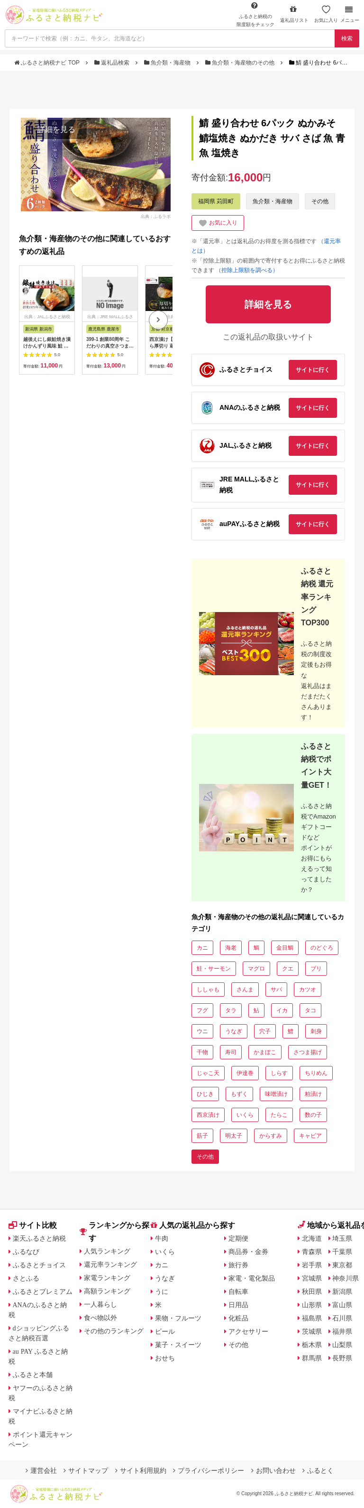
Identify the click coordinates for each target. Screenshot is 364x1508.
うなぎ (233, 1031)
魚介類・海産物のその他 (240, 62)
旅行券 (238, 1265)
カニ (202, 947)
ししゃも (208, 989)
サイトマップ (86, 1470)
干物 (202, 1052)
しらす (279, 1073)
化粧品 (238, 1318)
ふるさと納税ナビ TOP (47, 62)
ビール (165, 1331)
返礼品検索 (112, 62)
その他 (319, 201)
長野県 (342, 1358)
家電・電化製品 (251, 1278)
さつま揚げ (307, 1052)
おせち (165, 1358)
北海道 (312, 1238)
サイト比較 (33, 1225)
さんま (245, 989)
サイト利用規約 (140, 1470)
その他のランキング (114, 1331)
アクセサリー (248, 1331)
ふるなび (26, 1251)
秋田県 (312, 1291)
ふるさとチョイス (39, 1265)
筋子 (202, 1135)
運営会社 (41, 1470)
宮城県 (312, 1278)
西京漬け (208, 1115)
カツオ (307, 989)
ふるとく (318, 1470)
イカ (282, 1010)
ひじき (205, 1094)
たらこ (279, 1115)
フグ (202, 1010)
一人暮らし (100, 1304)
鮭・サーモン (214, 968)
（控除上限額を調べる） (247, 270)
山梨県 (342, 1344)
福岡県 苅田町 (216, 201)
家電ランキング (107, 1277)
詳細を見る (56, 129)
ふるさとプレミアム (43, 1291)
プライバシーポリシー (208, 1470)
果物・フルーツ (178, 1318)
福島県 (312, 1318)
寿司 (231, 1052)
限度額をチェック (255, 14)
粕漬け (313, 1094)
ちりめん (316, 1073)
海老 (231, 947)
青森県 (312, 1251)
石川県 (342, 1318)
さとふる (26, 1278)
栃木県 (312, 1344)
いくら (245, 1115)
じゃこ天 (208, 1073)
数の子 (313, 1115)
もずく (239, 1094)
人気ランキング (107, 1251)
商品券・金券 (248, 1251)
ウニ (202, 1031)
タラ (231, 1010)
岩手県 (312, 1265)
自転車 (238, 1291)
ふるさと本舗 (33, 1374)
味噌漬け (276, 1094)
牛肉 (161, 1238)
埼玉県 (342, 1238)
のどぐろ (321, 947)
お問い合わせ (273, 1470)
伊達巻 (245, 1073)
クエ (287, 968)
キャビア (310, 1135)
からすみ (270, 1135)
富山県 (342, 1304)
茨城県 (312, 1331)
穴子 (265, 1031)
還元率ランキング (110, 1264)
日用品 (238, 1304)
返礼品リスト (294, 14)
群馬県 (312, 1358)
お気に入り (326, 14)
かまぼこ (265, 1052)
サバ (276, 989)
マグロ (256, 968)
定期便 (238, 1238)
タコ (310, 1010)
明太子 (233, 1135)
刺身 (316, 1031)
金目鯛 (284, 947)
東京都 (342, 1265)
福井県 (342, 1331)
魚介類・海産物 (168, 62)
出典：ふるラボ (156, 216)
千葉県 (342, 1251)
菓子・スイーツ (178, 1344)
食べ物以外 (100, 1317)
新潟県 (342, 1291)
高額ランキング (107, 1291)
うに (161, 1291)
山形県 (312, 1304)
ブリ (316, 968)
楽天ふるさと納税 (39, 1238)
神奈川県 (345, 1278)
